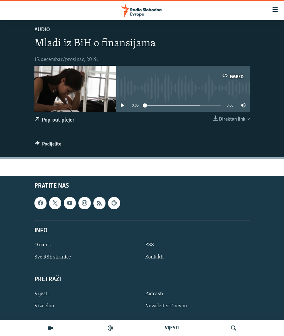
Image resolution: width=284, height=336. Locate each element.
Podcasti (154, 294)
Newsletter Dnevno (166, 306)
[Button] (48, 145)
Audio (42, 30)
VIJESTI (172, 328)
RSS (149, 245)
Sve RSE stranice (52, 257)
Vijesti (41, 294)
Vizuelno (44, 306)
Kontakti (154, 257)
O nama (42, 245)
